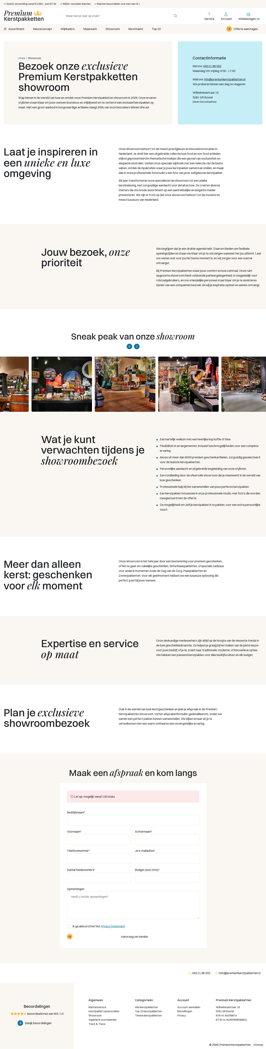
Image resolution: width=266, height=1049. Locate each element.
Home (21, 58)
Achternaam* (143, 832)
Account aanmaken (188, 1007)
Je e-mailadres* (145, 851)
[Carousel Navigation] (133, 346)
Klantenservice (97, 1007)
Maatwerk (92, 29)
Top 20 (159, 29)
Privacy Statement (113, 926)
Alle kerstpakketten (146, 1007)
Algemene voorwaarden (102, 1020)
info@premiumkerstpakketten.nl (224, 79)
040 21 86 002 (212, 66)
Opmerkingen (75, 889)
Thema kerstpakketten (148, 1015)
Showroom (115, 29)
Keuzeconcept (42, 29)
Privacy (181, 1015)
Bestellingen (184, 1011)
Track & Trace (96, 1024)
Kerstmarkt (138, 29)
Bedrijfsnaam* (76, 812)
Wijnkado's (69, 29)
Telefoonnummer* (78, 851)
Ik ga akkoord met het (98, 926)
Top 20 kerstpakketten (148, 1011)
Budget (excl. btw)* (147, 870)
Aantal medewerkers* (81, 870)
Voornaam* (74, 832)
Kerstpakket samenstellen (103, 1011)
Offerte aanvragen (246, 29)
